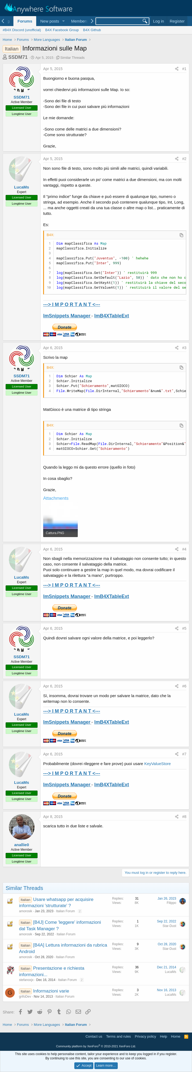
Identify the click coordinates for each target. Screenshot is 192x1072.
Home (175, 1036)
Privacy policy (145, 1036)
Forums (24, 21)
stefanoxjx (26, 980)
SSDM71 (18, 57)
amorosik (25, 911)
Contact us (94, 1036)
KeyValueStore (157, 763)
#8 (184, 816)
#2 (184, 159)
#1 (184, 69)
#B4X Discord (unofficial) (22, 30)
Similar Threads (72, 58)
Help (163, 1036)
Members (79, 21)
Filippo (171, 903)
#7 (184, 754)
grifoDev (25, 996)
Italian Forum (65, 911)
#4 (184, 549)
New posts (49, 21)
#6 (184, 686)
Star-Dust (169, 926)
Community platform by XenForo (96, 1046)
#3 (184, 348)
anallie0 (21, 844)
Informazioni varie (51, 991)
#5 (184, 628)
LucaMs (21, 187)
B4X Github (92, 30)
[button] (63, 21)
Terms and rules (118, 1036)
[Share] (176, 69)
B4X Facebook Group (62, 30)
